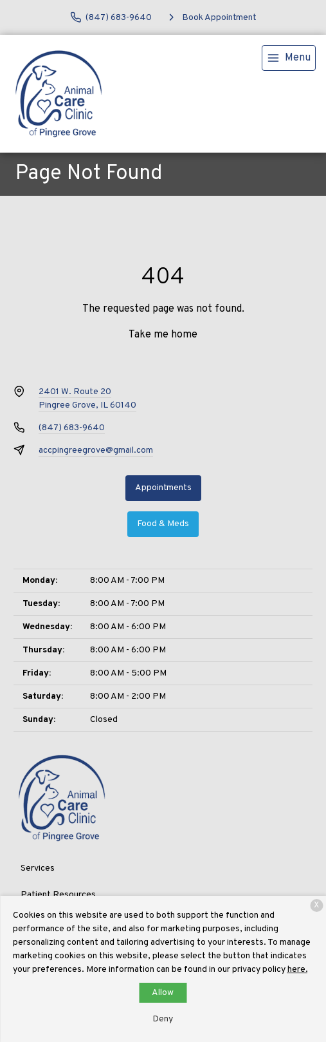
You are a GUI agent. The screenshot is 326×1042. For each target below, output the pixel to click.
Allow (163, 992)
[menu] (289, 58)
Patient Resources (58, 894)
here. (297, 969)
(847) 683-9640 (72, 427)
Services (38, 868)
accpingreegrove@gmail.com (96, 450)
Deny (162, 1019)
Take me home (163, 334)
